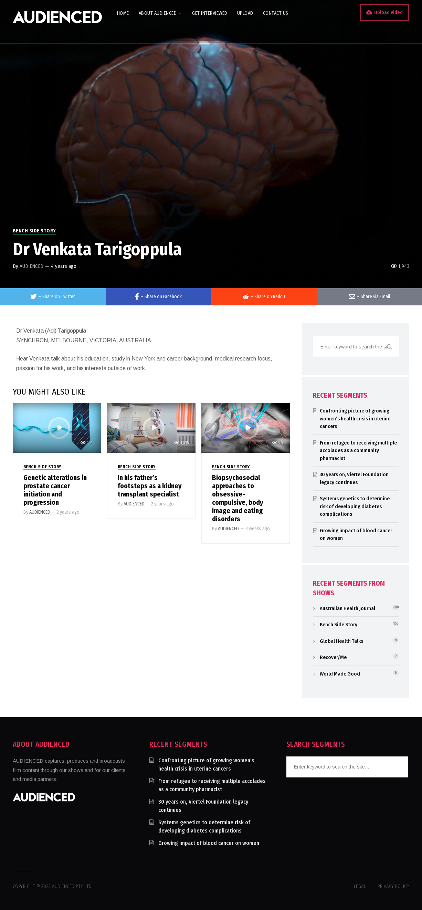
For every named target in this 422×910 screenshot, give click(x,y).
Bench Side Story (34, 231)
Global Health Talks (341, 641)
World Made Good (340, 674)
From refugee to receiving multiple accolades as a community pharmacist (358, 450)
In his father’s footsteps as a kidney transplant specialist (150, 485)
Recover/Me (333, 657)
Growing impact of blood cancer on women (208, 843)
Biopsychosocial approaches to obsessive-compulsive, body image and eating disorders (237, 498)
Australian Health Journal (347, 608)
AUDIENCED (31, 266)
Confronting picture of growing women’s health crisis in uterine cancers (355, 418)
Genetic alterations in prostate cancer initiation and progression (55, 489)
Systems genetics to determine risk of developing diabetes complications (355, 506)
